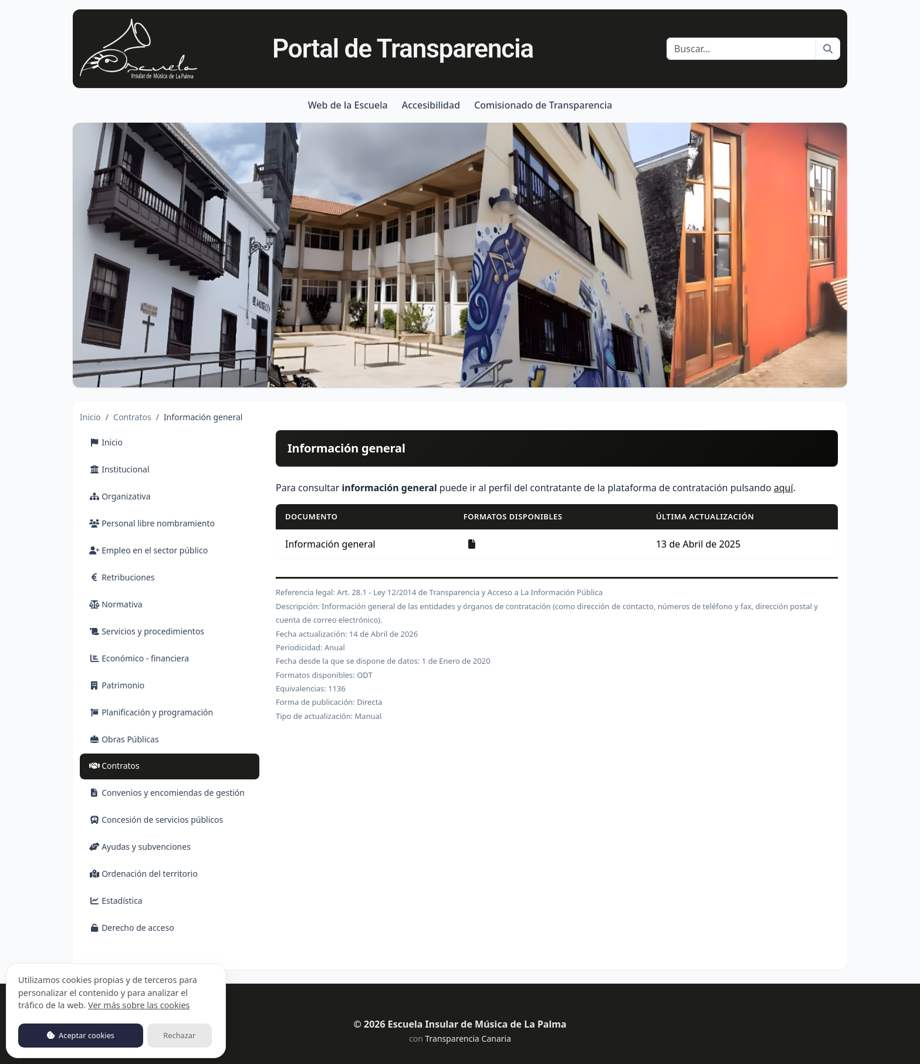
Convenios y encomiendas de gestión (167, 792)
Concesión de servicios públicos (156, 819)
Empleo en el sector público (148, 550)
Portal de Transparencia (402, 48)
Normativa (116, 604)
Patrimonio (116, 685)
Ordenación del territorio (143, 873)
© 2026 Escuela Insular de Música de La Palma (460, 1024)
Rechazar (179, 1035)
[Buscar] (741, 49)
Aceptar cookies (80, 1035)
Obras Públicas (124, 739)
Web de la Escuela (348, 105)
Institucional (119, 469)
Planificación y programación (151, 712)
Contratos (132, 417)
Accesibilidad (431, 105)
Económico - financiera (139, 658)
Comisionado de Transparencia (543, 105)
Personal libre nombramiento (152, 523)
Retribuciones (122, 577)
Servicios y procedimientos (146, 631)
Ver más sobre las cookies (139, 1005)
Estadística (116, 900)
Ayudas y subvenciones (140, 846)
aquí (783, 487)
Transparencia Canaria (468, 1038)
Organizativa (120, 496)
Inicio (90, 417)
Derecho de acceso (131, 927)
